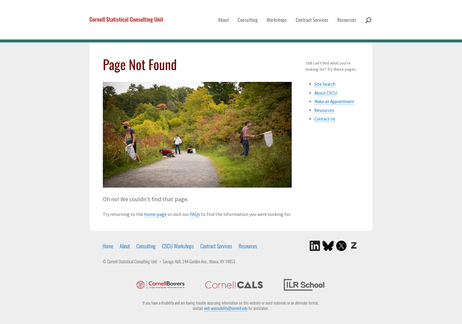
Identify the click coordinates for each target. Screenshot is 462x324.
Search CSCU (368, 26)
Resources (347, 19)
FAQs (195, 214)
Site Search (324, 84)
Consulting (248, 19)
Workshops (277, 19)
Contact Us (324, 119)
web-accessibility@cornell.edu (226, 308)
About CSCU (325, 93)
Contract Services (312, 19)
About (223, 19)
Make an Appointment (334, 101)
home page (155, 214)
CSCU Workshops (178, 246)
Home (108, 246)
